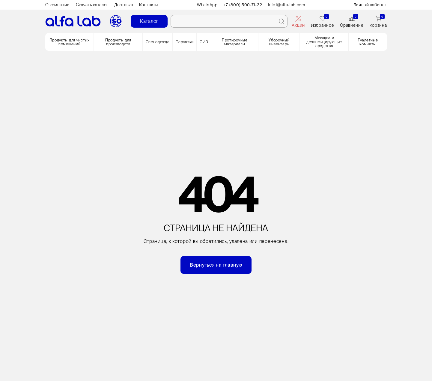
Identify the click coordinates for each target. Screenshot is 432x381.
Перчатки (185, 42)
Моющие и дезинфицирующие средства (324, 42)
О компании (57, 4)
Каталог (149, 21)
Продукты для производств (118, 42)
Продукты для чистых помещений (69, 42)
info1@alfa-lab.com (286, 4)
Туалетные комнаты (368, 42)
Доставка (123, 4)
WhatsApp (207, 4)
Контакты (148, 4)
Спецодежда (158, 42)
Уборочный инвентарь (279, 42)
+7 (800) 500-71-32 (243, 4)
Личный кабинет (370, 4)
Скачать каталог (92, 4)
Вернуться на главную (216, 265)
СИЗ (204, 42)
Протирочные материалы (235, 42)
